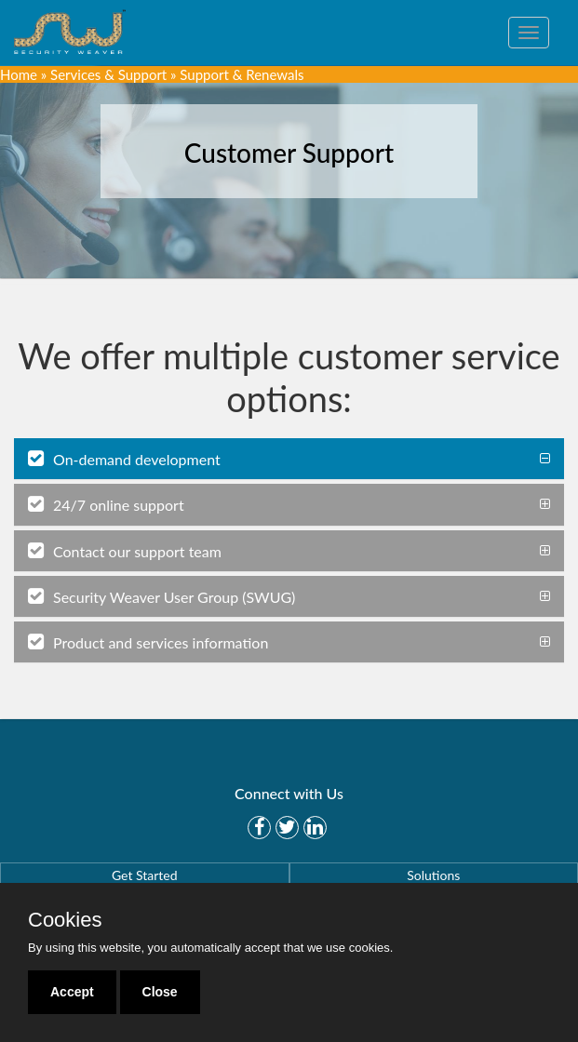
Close (160, 991)
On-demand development (124, 458)
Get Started (145, 875)
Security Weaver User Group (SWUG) (161, 596)
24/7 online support (106, 504)
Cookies (64, 920)
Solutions (433, 875)
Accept (72, 991)
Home (18, 74)
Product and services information (148, 642)
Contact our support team (125, 550)
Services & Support (108, 74)
